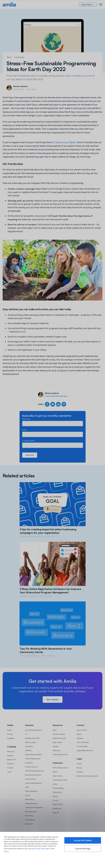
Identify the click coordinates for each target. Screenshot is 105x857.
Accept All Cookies (83, 840)
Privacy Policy (40, 848)
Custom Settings (82, 848)
